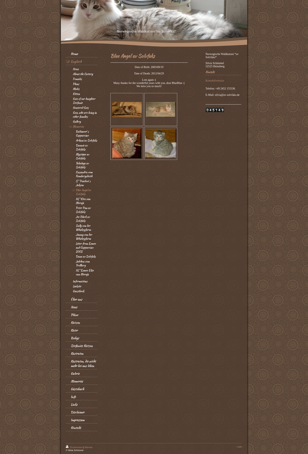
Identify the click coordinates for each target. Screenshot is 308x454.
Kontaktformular (215, 80)
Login (239, 446)
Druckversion (74, 447)
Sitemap (88, 447)
